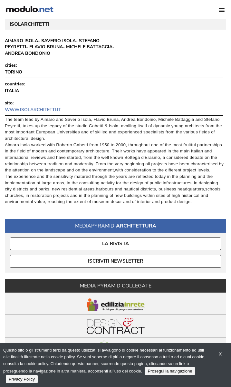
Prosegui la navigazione (170, 371)
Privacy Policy (22, 379)
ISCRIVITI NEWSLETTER (115, 261)
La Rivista (115, 243)
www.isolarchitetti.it (33, 110)
